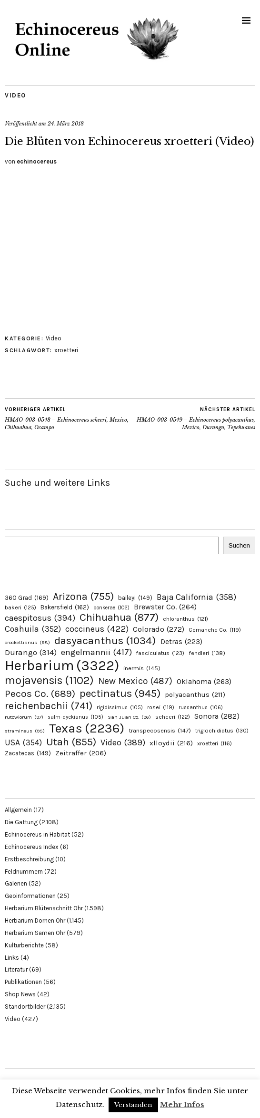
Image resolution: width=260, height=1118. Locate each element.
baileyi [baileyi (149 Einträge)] (135, 597)
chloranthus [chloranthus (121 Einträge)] (185, 619)
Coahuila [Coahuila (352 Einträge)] (33, 629)
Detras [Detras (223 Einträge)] (181, 641)
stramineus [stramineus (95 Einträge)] (25, 731)
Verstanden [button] (133, 1105)
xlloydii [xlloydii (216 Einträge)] (171, 743)
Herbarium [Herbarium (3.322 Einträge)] (62, 665)
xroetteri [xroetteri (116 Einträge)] (214, 743)
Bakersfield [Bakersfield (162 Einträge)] (64, 607)
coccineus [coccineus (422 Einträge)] (97, 629)
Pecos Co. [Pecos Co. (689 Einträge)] (40, 693)
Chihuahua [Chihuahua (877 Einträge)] (119, 617)
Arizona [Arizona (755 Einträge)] (83, 596)
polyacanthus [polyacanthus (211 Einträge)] (195, 694)
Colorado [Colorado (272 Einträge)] (158, 629)
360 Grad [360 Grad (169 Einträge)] (27, 597)
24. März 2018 (66, 123)
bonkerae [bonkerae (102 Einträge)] (111, 608)
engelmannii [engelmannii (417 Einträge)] (96, 652)
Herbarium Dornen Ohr (35, 920)
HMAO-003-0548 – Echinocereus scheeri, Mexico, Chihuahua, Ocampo (67, 418)
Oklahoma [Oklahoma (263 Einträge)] (204, 681)
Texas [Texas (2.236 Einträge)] (86, 728)
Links (12, 957)
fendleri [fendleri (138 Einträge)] (207, 652)
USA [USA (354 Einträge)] (23, 742)
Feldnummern (24, 871)
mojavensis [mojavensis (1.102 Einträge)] (49, 680)
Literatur (16, 969)
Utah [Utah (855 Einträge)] (71, 742)
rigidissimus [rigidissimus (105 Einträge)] (120, 707)
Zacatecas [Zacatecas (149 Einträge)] (28, 753)
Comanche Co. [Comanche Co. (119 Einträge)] (215, 629)
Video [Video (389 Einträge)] (122, 742)
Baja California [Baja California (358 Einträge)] (196, 597)
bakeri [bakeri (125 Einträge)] (20, 607)
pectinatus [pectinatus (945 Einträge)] (120, 693)
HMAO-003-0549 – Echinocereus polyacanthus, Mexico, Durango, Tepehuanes (192, 418)
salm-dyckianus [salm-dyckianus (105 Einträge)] (75, 717)
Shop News (20, 994)
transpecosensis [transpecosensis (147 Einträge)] (160, 730)
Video (15, 95)
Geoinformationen (30, 895)
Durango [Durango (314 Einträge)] (31, 652)
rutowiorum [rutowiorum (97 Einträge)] (24, 717)
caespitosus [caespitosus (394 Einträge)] (40, 618)
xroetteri (66, 350)
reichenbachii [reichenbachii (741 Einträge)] (48, 706)
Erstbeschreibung (29, 859)
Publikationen (23, 981)
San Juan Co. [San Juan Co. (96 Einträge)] (129, 717)
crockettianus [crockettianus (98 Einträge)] (27, 642)
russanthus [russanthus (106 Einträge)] (201, 707)
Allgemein (18, 809)
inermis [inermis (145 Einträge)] (141, 668)
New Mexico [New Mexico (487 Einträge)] (135, 680)
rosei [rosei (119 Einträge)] (160, 707)
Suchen (239, 545)
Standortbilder (25, 1006)
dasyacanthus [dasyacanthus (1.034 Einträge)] (105, 640)
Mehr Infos (182, 1104)
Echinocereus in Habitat (37, 834)
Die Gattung (21, 822)
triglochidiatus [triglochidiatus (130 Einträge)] (222, 730)
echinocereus (37, 161)
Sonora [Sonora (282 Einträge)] (217, 716)
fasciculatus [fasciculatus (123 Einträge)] (160, 653)
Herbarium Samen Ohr (35, 932)
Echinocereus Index (32, 846)
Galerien (16, 883)
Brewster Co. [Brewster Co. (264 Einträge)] (165, 606)
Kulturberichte (24, 945)
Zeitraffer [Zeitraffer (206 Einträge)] (80, 753)
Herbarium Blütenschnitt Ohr (44, 908)
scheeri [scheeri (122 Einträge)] (172, 716)
